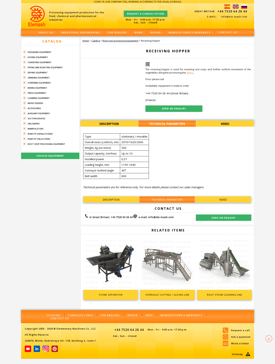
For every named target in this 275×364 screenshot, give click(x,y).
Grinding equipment (39, 77)
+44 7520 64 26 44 (232, 11)
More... (191, 72)
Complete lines (80, 315)
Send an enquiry (223, 217)
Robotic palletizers (39, 139)
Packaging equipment (39, 52)
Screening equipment (39, 82)
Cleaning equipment (39, 98)
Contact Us (227, 32)
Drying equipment (38, 72)
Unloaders (34, 123)
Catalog (52, 41)
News (139, 32)
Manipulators (35, 128)
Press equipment (37, 93)
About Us (46, 32)
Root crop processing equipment (46, 144)
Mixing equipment (37, 87)
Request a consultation (145, 12)
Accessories (34, 108)
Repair (156, 32)
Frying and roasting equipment (45, 67)
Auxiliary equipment (39, 113)
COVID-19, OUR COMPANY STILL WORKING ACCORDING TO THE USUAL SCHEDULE (137, 1)
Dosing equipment (38, 57)
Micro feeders (35, 103)
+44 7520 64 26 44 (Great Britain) (166, 93)
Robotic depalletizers (40, 133)
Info (149, 315)
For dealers (117, 32)
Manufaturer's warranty (190, 32)
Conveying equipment (40, 62)
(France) (150, 100)
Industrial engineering (80, 32)
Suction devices (36, 118)
